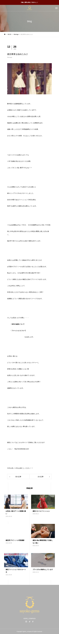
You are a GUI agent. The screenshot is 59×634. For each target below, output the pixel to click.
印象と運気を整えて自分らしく (29, 2)
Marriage (9, 57)
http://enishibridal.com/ (21, 449)
